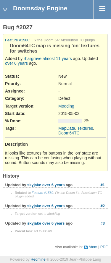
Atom (93, 247)
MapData (66, 128)
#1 (103, 185)
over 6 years (16, 63)
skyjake (34, 185)
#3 (103, 223)
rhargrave (32, 58)
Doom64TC (69, 133)
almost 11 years (57, 58)
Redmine (37, 259)
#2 (103, 206)
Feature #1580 (17, 40)
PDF (104, 247)
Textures (85, 128)
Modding (66, 106)
